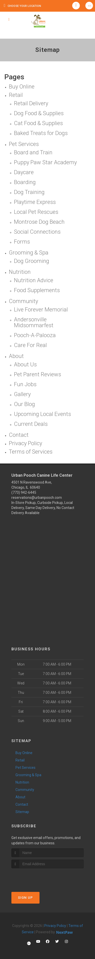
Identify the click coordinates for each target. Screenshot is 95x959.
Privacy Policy (55, 926)
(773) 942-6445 (23, 492)
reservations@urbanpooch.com (36, 498)
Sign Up (25, 898)
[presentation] (38, 878)
